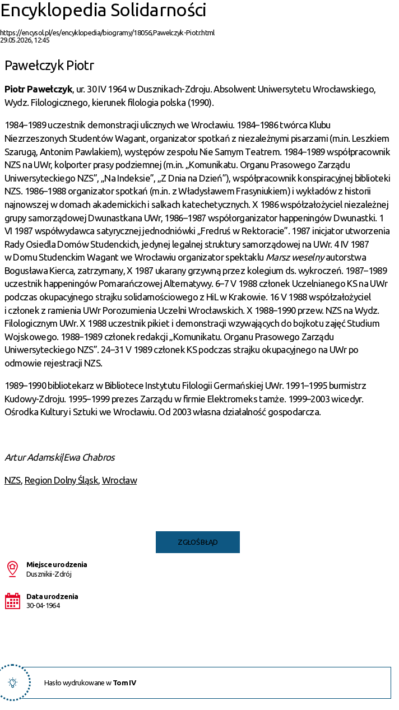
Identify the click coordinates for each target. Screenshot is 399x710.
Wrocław (119, 480)
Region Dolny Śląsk (61, 480)
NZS (12, 480)
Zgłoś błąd (198, 542)
